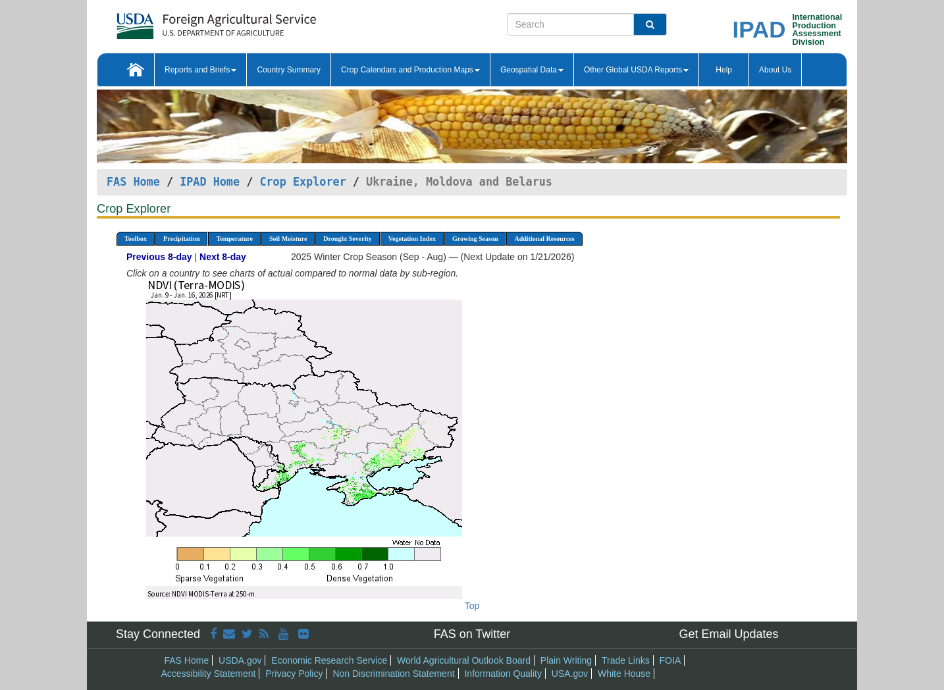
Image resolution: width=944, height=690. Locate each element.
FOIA (670, 660)
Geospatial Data (532, 69)
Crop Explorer (302, 181)
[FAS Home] (183, 21)
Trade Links (626, 660)
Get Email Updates (728, 634)
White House (624, 673)
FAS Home (133, 181)
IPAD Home (210, 181)
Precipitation (181, 238)
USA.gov (570, 673)
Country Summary (289, 69)
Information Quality (503, 673)
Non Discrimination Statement (393, 673)
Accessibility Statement (208, 673)
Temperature (234, 238)
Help (724, 69)
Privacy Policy (294, 673)
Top (472, 605)
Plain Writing (566, 660)
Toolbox (135, 238)
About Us (775, 69)
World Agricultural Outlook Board (464, 660)
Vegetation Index (412, 238)
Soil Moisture (288, 238)
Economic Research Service (329, 660)
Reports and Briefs (200, 69)
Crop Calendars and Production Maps (410, 69)
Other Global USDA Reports (636, 69)
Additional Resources (544, 238)
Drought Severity (347, 238)
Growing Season (475, 238)
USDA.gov (240, 660)
